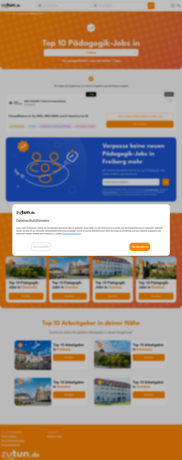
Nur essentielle (41, 246)
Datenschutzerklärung (71, 234)
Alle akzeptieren (139, 246)
